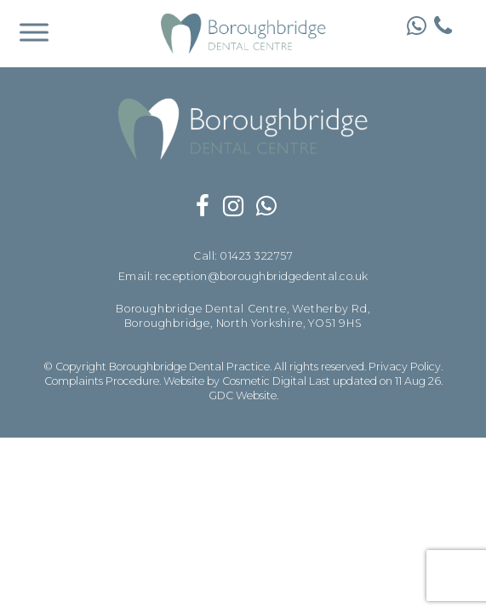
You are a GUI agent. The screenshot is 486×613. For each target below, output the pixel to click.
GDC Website (243, 395)
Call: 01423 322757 (243, 256)
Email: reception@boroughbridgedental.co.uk (243, 277)
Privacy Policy (405, 366)
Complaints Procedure (101, 381)
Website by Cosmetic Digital (234, 381)
